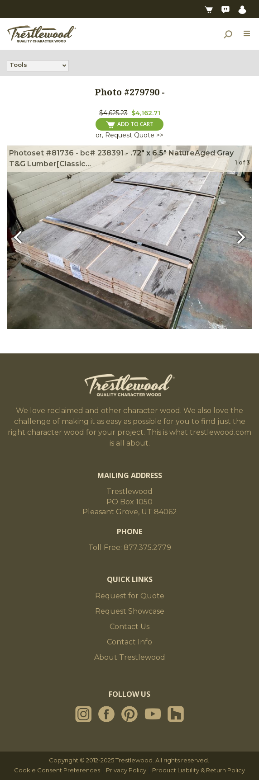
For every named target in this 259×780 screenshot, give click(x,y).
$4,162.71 (145, 113)
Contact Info (129, 642)
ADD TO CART (129, 124)
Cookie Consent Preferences (57, 770)
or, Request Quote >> (129, 135)
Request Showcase (129, 611)
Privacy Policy (126, 770)
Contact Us (129, 626)
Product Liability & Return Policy (198, 770)
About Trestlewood (129, 657)
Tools (18, 65)
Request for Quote (129, 596)
